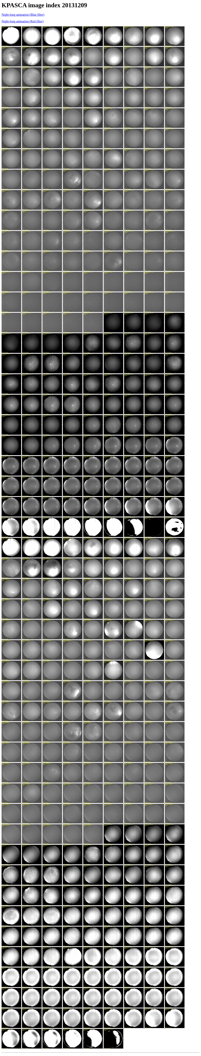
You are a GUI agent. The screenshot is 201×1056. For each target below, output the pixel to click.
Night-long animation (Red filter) (23, 21)
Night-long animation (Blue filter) (23, 14)
